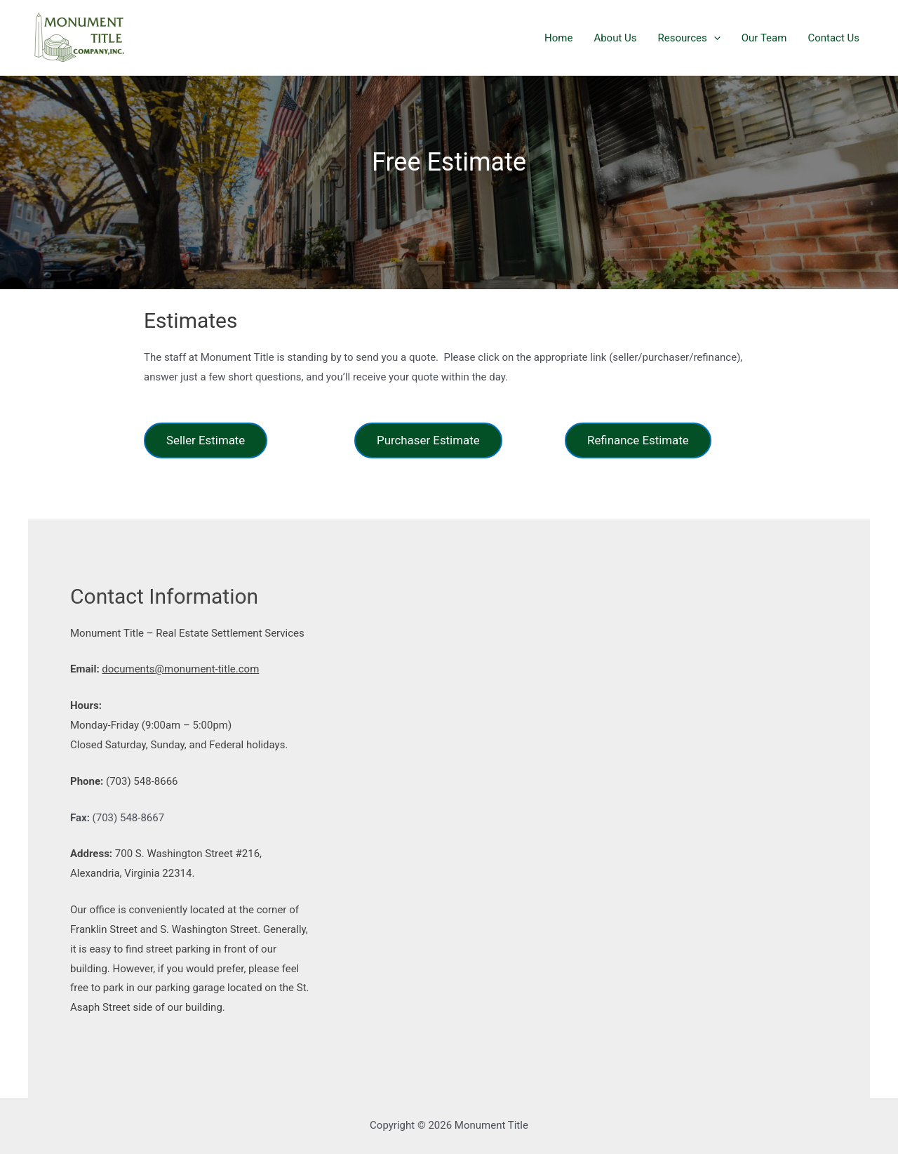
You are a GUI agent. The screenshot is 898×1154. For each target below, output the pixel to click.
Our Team (764, 38)
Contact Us (833, 38)
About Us (615, 38)
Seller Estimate (205, 440)
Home (558, 38)
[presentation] (714, 37)
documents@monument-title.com (180, 669)
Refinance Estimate (638, 440)
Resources (689, 37)
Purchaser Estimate (428, 440)
